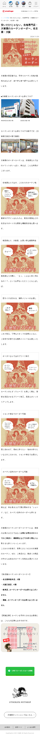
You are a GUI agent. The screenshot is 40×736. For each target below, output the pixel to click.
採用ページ (18, 727)
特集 (7, 18)
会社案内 (7, 727)
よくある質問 (31, 727)
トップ (3, 18)
